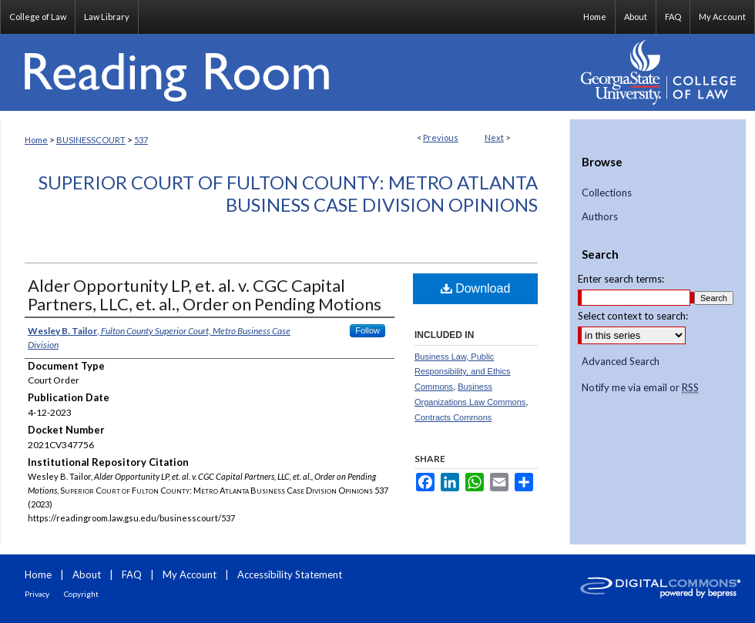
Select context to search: (633, 316)
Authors (600, 217)
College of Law (37, 17)
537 (141, 140)
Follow (367, 330)
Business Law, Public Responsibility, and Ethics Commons (462, 372)
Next (494, 137)
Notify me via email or (640, 388)
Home (36, 140)
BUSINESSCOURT (91, 140)
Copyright (81, 593)
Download (476, 288)
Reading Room (285, 72)
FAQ (132, 574)
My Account (189, 574)
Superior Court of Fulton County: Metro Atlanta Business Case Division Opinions (288, 193)
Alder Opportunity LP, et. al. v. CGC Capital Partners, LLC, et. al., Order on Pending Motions (204, 294)
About (86, 574)
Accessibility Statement (289, 574)
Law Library (106, 17)
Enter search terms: (621, 279)
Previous (440, 137)
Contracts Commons (453, 417)
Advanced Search (620, 361)
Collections (607, 193)
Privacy (37, 593)
